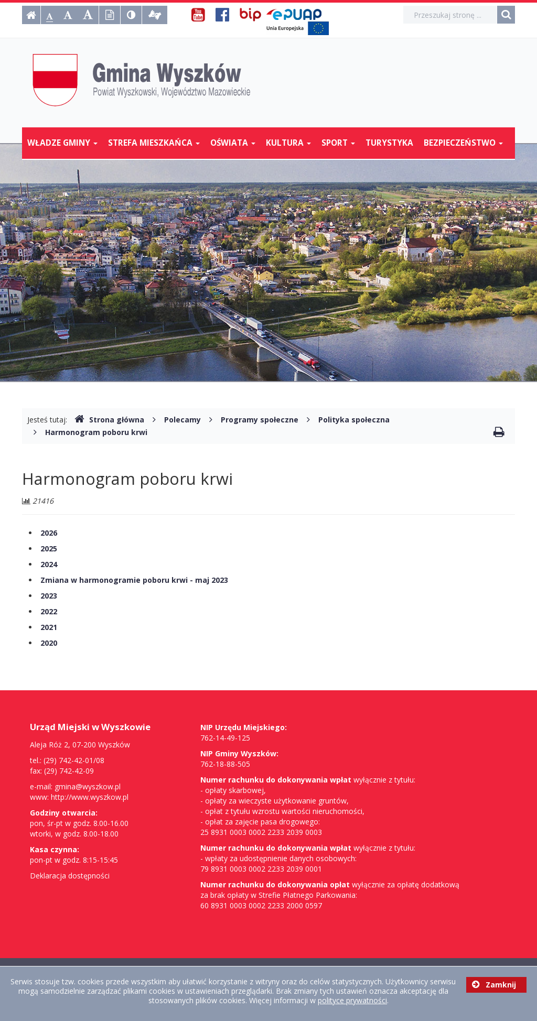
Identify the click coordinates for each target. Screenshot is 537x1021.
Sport (338, 142)
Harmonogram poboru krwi (96, 432)
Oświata (232, 142)
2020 (48, 643)
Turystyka (389, 142)
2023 (48, 596)
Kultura (288, 142)
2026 (48, 533)
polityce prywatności (352, 1000)
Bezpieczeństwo (463, 142)
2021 (48, 627)
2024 (48, 564)
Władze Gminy (62, 142)
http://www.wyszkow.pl (89, 797)
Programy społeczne (259, 420)
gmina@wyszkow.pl (88, 786)
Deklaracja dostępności (70, 876)
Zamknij (494, 985)
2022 (48, 611)
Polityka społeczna (354, 420)
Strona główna (109, 420)
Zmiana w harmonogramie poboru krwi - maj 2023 (134, 580)
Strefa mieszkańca (154, 142)
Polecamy (182, 420)
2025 (48, 548)
